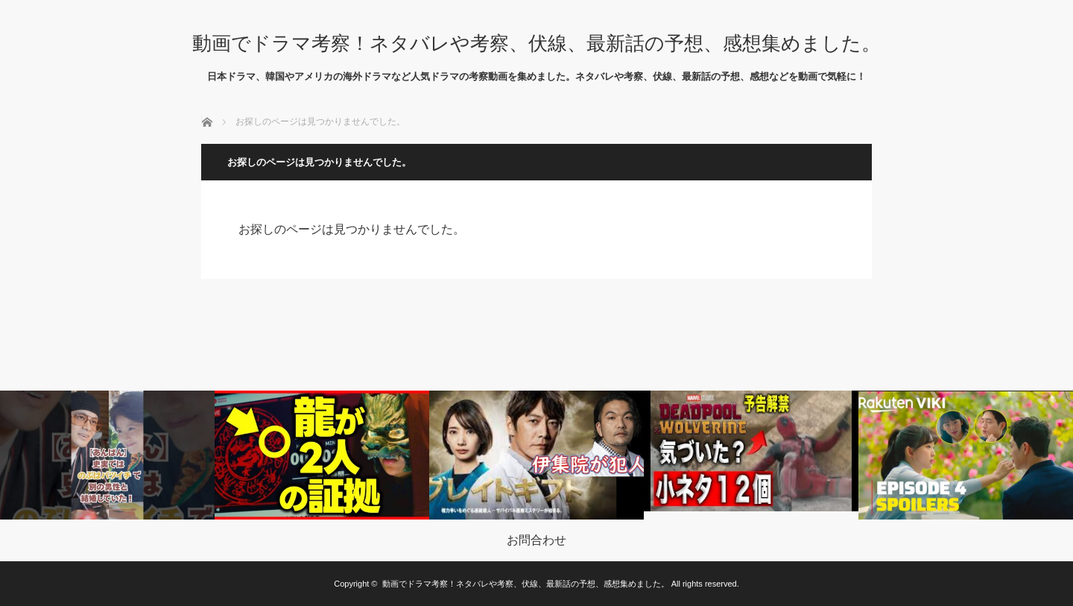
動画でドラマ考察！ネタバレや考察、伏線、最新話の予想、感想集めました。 (536, 43)
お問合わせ (536, 540)
